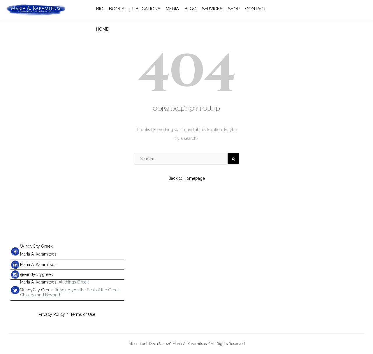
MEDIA (172, 8)
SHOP (234, 8)
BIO (99, 8)
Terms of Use (82, 314)
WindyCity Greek (36, 246)
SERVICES (212, 8)
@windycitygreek (36, 274)
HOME (102, 29)
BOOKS (116, 8)
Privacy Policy (52, 314)
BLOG (190, 8)
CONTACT (255, 8)
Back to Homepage (186, 178)
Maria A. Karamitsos (38, 254)
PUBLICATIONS (145, 8)
